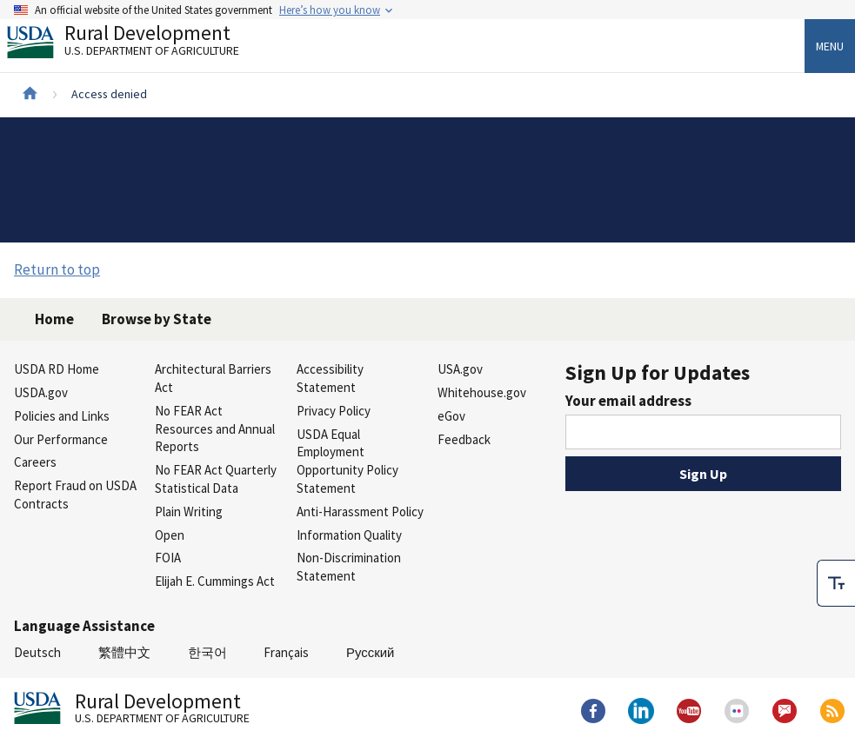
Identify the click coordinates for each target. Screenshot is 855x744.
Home (54, 319)
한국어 (207, 652)
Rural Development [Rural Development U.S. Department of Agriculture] (137, 44)
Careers (35, 462)
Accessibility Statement (330, 378)
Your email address (628, 400)
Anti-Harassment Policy (360, 511)
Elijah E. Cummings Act (215, 581)
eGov (451, 416)
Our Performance (61, 439)
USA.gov (460, 369)
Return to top (57, 269)
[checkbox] (836, 571)
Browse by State (156, 319)
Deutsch (37, 652)
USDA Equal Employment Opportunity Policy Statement (347, 461)
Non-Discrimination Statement (349, 566)
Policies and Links (62, 416)
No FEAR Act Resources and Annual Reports (215, 428)
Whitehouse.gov (482, 392)
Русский (370, 652)
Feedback (464, 439)
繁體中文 (124, 652)
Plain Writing (189, 511)
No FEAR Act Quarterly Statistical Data (216, 479)
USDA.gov (41, 392)
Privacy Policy (334, 410)
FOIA (168, 557)
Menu (830, 46)
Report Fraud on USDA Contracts (75, 494)
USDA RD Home (56, 369)
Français (286, 652)
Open (169, 535)
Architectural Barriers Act (213, 378)
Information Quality (349, 535)
